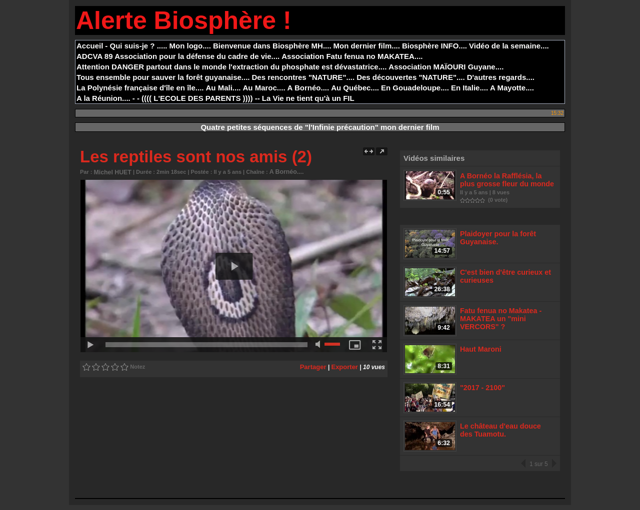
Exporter (346, 365)
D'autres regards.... (500, 77)
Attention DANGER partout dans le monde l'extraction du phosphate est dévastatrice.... (231, 66)
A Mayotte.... (512, 87)
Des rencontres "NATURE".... (303, 77)
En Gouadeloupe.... (415, 87)
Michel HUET (111, 172)
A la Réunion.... (103, 98)
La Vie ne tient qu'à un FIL (308, 98)
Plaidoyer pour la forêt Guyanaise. (495, 236)
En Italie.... (469, 87)
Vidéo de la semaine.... (509, 45)
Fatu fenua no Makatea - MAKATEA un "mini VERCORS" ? (498, 319)
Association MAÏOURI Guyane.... (446, 66)
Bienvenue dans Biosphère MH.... (272, 45)
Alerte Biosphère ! (184, 20)
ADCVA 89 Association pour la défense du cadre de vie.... (178, 56)
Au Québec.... (355, 87)
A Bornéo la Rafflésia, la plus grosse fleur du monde (505, 179)
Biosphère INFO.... (434, 45)
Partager (316, 365)
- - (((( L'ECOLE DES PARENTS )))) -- (196, 98)
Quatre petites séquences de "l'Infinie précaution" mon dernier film (319, 127)
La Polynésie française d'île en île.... (140, 87)
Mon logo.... (190, 45)
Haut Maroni (479, 351)
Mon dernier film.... (367, 45)
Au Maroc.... (264, 87)
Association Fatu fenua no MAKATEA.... (352, 56)
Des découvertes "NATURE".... (410, 77)
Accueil (89, 45)
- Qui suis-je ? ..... (136, 45)
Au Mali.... (223, 87)
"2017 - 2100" (481, 390)
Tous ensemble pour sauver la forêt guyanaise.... (163, 77)
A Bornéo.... (309, 87)
